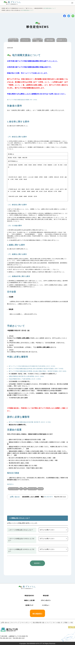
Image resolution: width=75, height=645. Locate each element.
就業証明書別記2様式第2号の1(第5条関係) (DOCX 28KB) (26, 376)
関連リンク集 (64, 622)
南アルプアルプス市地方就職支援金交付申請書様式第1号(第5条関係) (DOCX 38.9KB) (32, 366)
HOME (3, 8)
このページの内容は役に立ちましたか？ (20, 530)
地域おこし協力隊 (29, 600)
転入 (23, 488)
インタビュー (45, 605)
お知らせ (8, 10)
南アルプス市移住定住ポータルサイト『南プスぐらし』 (20, 8)
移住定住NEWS (39, 8)
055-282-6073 (48, 496)
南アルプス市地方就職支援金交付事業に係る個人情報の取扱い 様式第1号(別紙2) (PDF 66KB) (37, 371)
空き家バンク (29, 605)
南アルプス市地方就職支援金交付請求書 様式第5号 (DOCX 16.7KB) (30, 422)
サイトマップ (14, 622)
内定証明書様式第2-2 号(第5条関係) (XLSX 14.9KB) (25, 378)
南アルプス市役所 (9, 629)
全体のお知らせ (38, 488)
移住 (29, 488)
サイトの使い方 (53, 622)
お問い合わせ (4, 622)
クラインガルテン (46, 600)
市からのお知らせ (16, 10)
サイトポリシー (24, 622)
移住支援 (48, 488)
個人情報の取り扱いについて (39, 622)
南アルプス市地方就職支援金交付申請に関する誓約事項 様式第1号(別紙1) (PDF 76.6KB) (36, 368)
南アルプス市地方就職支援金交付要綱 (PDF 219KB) (22, 99)
